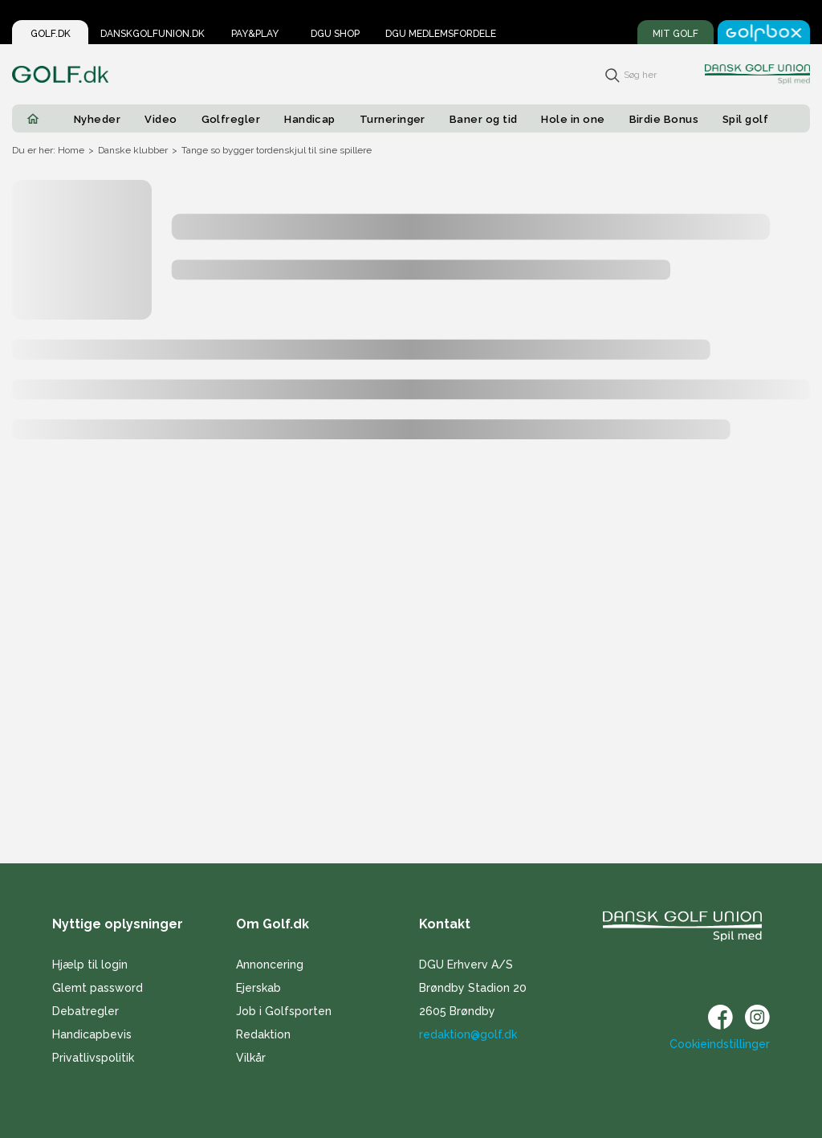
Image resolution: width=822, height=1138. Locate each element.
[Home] (33, 118)
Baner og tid (484, 119)
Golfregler (231, 119)
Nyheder (97, 119)
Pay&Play (255, 33)
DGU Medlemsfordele (440, 33)
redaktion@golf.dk (468, 1034)
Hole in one (572, 119)
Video (160, 119)
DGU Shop (335, 33)
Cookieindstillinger (719, 1044)
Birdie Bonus (664, 119)
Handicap (310, 119)
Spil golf (745, 119)
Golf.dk (51, 33)
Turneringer (392, 119)
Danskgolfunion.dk (152, 33)
